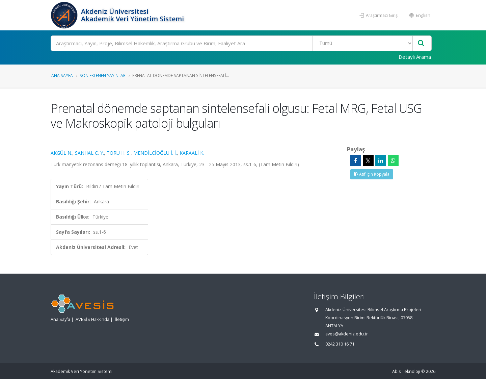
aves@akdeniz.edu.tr (346, 334)
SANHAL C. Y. (89, 153)
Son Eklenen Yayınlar (103, 75)
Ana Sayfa (62, 75)
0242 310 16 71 (339, 344)
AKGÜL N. (61, 153)
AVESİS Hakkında (92, 319)
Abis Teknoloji (406, 371)
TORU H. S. (119, 153)
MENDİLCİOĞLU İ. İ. (155, 153)
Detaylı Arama (415, 56)
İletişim (122, 319)
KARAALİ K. (192, 153)
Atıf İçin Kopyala (371, 174)
